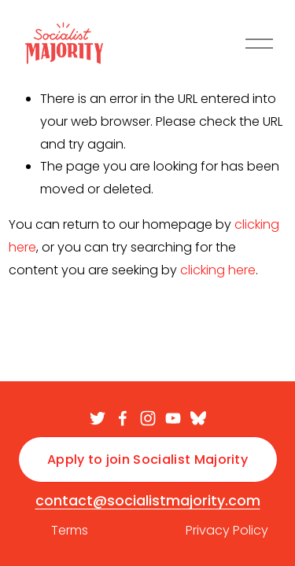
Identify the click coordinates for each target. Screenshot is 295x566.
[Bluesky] (198, 418)
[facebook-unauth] (123, 418)
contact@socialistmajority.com (147, 500)
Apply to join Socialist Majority (147, 459)
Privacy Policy (227, 530)
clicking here (218, 270)
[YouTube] (173, 418)
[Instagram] (148, 418)
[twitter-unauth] (97, 418)
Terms (69, 530)
